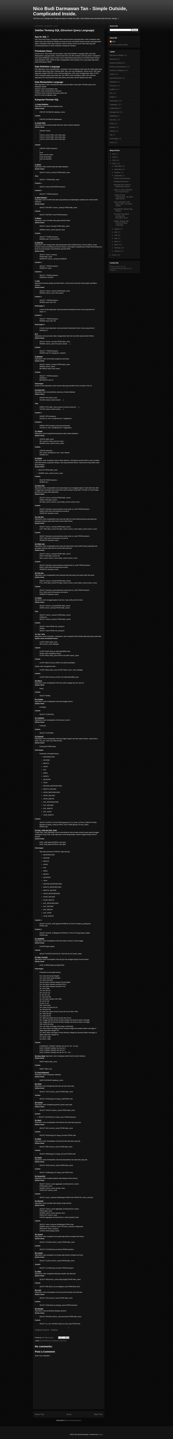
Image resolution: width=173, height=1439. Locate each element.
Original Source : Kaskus (46, 1330)
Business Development (118, 67)
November (118, 169)
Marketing (113, 116)
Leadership (114, 108)
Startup (112, 131)
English (112, 89)
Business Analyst (116, 63)
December (118, 166)
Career (112, 74)
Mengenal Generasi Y (121, 181)
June (116, 235)
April (116, 241)
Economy (113, 86)
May (116, 238)
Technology (114, 139)
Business (113, 59)
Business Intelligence (117, 70)
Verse (112, 142)
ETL (111, 93)
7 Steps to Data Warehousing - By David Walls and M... (123, 197)
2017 (114, 154)
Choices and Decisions (122, 178)
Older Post (98, 1414)
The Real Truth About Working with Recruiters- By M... (121, 216)
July (115, 232)
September (118, 176)
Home (69, 1414)
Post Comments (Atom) (73, 1420)
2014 (114, 163)
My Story (113, 120)
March (116, 245)
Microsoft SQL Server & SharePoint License (122, 186)
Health (112, 97)
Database (55, 1341)
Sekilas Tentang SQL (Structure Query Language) (121, 223)
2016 (114, 157)
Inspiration (113, 105)
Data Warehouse (45, 1341)
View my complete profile (119, 45)
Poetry (112, 123)
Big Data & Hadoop (117, 55)
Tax (111, 135)
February (117, 248)
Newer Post (39, 1414)
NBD (114, 41)
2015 (114, 160)
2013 (114, 255)
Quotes (112, 127)
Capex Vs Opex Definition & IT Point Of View (123, 191)
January (117, 251)
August (117, 229)
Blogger (100, 1434)
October (117, 172)
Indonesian (63, 1341)
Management (114, 112)
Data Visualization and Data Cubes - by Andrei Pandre (123, 204)
